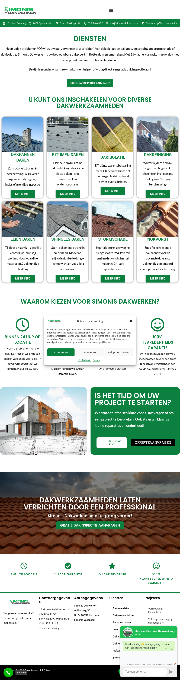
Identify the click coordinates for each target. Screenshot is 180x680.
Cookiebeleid (84, 360)
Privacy (96, 360)
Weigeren (90, 352)
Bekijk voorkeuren (119, 352)
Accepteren (61, 352)
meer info (23, 194)
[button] (131, 321)
